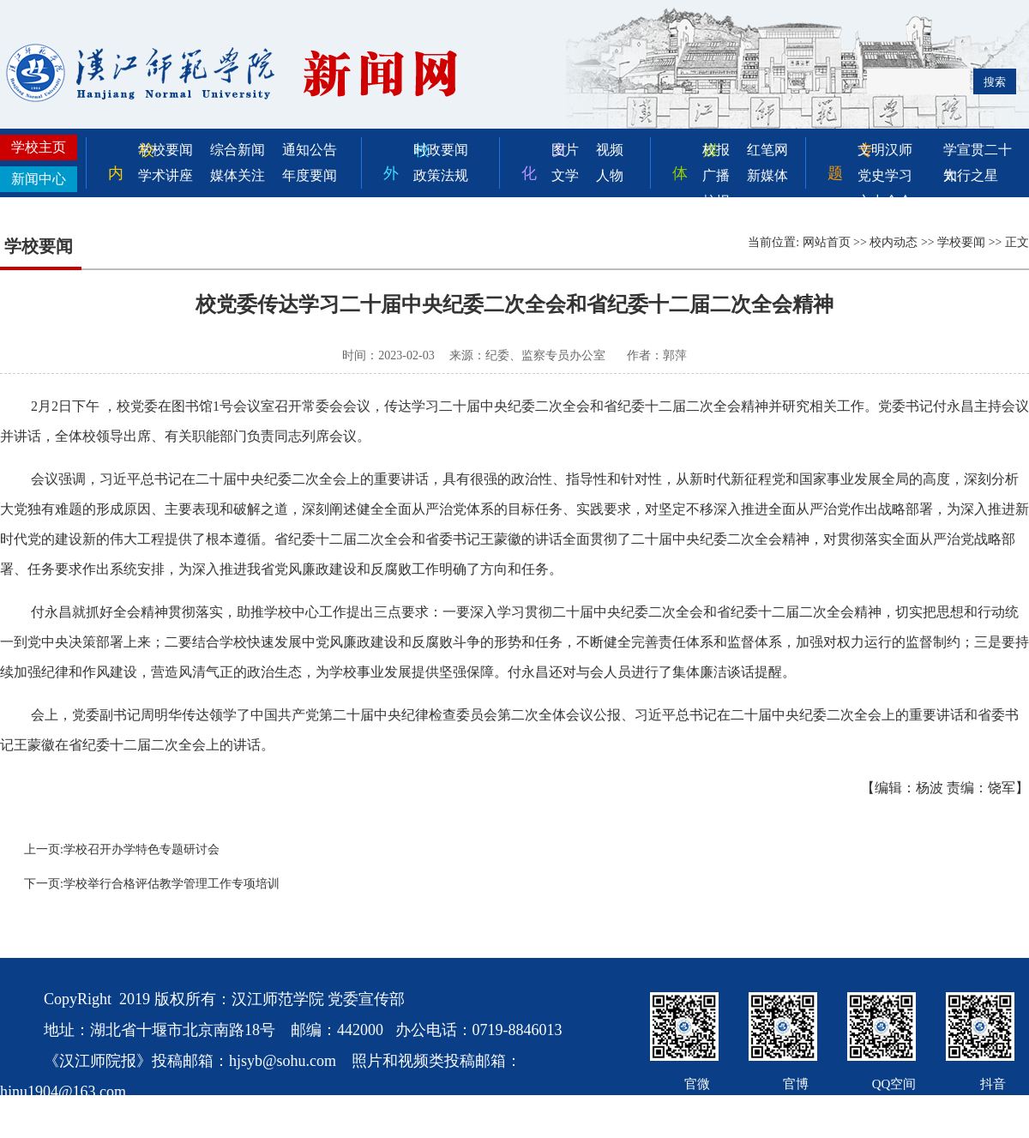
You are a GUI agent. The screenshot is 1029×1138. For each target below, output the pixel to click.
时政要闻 (440, 149)
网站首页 (827, 242)
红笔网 (767, 149)
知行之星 (970, 175)
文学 (565, 175)
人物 (609, 175)
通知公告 (309, 149)
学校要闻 (165, 149)
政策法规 (440, 175)
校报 (716, 149)
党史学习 (885, 175)
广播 (716, 175)
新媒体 (767, 175)
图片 (565, 149)
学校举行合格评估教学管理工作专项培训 (171, 883)
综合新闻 (237, 149)
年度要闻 (309, 175)
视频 (609, 149)
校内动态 (894, 242)
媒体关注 (237, 175)
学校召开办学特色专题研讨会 (141, 849)
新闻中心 (38, 179)
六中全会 (885, 201)
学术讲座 (165, 175)
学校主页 (38, 147)
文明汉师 (885, 149)
